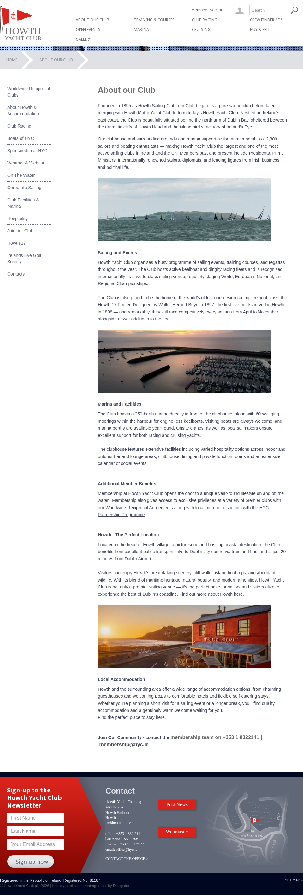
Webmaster (177, 831)
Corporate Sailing (24, 187)
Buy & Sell (260, 29)
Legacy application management (79, 886)
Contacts (16, 274)
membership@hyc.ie (123, 744)
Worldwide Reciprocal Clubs (28, 92)
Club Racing (204, 19)
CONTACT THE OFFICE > (126, 858)
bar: (108, 839)
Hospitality (17, 218)
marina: (111, 844)
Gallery (83, 39)
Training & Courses (154, 19)
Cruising (201, 29)
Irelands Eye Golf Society (24, 258)
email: (110, 849)
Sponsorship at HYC (27, 150)
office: (110, 834)
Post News (177, 804)
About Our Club (92, 19)
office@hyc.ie (126, 849)
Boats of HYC (20, 138)
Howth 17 (16, 243)
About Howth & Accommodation (23, 110)
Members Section (207, 10)
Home (11, 59)
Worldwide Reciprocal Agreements (139, 507)
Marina (141, 29)
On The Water (21, 175)
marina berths (111, 428)
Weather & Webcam (27, 162)
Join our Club (20, 230)
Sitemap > (294, 880)
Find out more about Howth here (211, 594)
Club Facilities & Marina (23, 203)
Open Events (88, 29)
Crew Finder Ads (266, 19)
